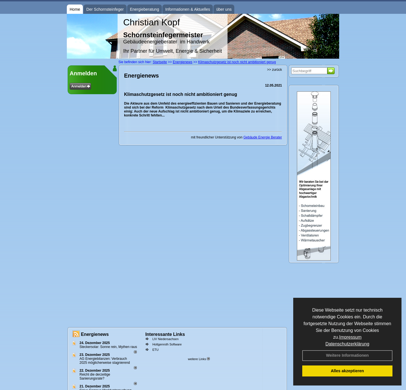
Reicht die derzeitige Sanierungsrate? (95, 376)
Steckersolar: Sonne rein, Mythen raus (108, 347)
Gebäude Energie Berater (262, 137)
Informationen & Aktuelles (187, 9)
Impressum (350, 337)
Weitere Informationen (347, 355)
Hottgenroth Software (167, 344)
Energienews (95, 334)
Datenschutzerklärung (347, 343)
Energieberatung (144, 9)
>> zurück (274, 70)
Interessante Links (165, 334)
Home (75, 9)
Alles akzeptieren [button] (347, 371)
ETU (155, 349)
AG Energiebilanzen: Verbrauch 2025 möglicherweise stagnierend (105, 361)
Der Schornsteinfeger (104, 9)
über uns (223, 9)
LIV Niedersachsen (165, 339)
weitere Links (198, 359)
